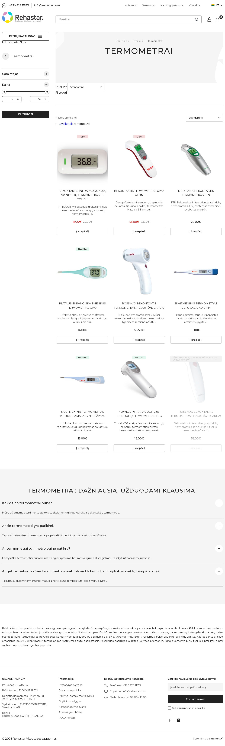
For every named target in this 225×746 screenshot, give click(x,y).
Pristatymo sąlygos (70, 685)
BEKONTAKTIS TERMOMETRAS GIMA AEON (139, 178)
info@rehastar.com (47, 5)
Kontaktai (195, 5)
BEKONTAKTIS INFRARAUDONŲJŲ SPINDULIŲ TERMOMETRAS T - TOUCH (82, 180)
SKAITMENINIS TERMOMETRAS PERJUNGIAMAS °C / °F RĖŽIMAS (82, 407)
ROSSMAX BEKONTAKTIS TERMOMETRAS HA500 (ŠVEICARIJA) (196, 409)
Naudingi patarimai (172, 5)
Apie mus (131, 5)
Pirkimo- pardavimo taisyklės (76, 696)
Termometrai (155, 40)
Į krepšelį (82, 217)
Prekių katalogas (22, 36)
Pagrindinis (122, 40)
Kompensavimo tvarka (72, 706)
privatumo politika (194, 708)
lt (215, 5)
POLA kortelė (67, 717)
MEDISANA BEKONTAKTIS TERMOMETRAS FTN (196, 178)
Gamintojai (148, 5)
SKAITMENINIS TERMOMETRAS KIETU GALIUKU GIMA (195, 292)
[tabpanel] (82, 143)
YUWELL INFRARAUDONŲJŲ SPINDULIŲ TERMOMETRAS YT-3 (139, 407)
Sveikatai (5, 52)
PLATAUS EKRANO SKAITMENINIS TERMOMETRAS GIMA (82, 292)
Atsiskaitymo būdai (70, 712)
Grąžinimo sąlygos (70, 701)
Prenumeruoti (195, 699)
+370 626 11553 (19, 5)
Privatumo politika (70, 690)
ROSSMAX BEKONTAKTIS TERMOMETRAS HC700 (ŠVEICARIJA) (139, 294)
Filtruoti (25, 110)
